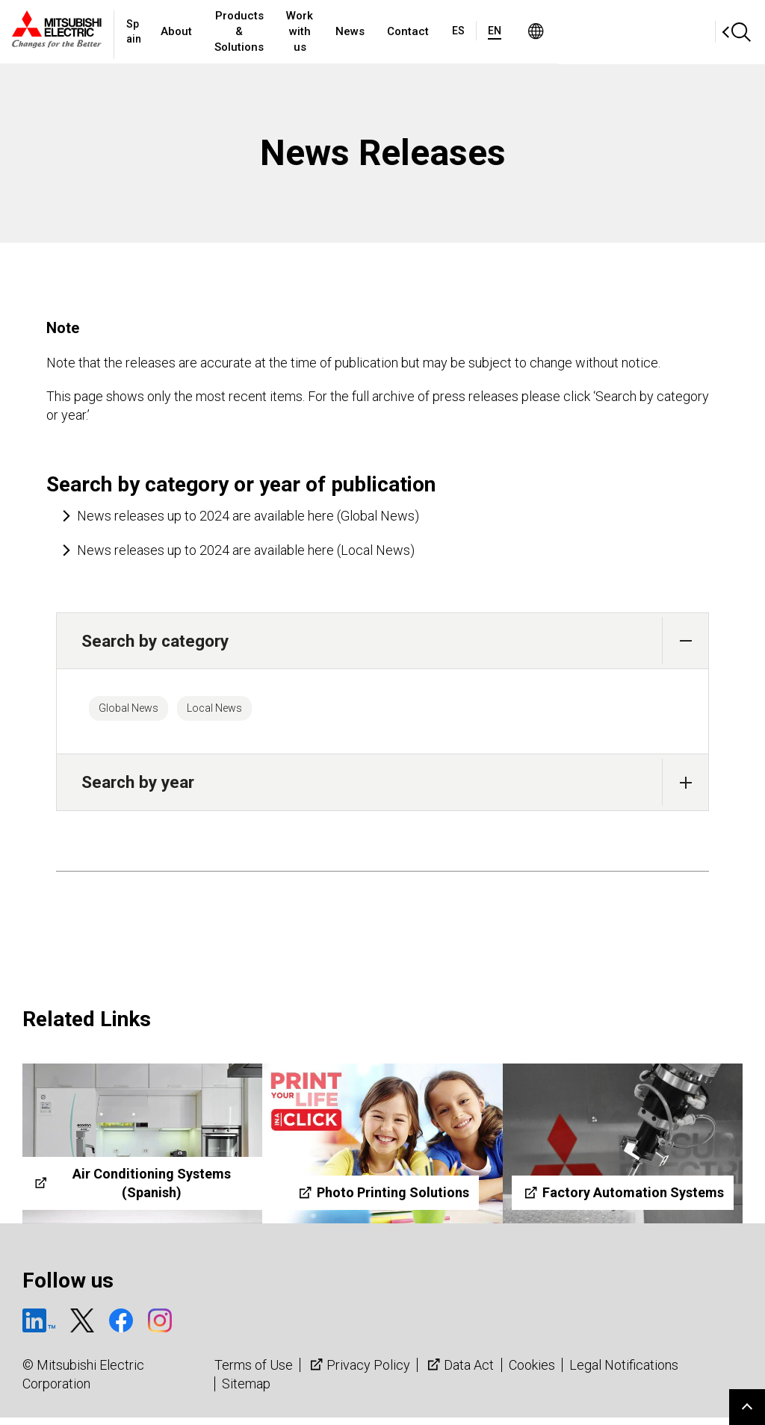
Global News (140, 711)
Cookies (532, 1371)
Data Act (459, 1371)
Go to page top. (747, 1407)
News (479, 31)
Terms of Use (253, 1371)
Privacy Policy (358, 1371)
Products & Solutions (297, 31)
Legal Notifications (623, 1371)
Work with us (408, 31)
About (203, 31)
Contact (537, 31)
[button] (685, 640)
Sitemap (246, 1391)
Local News (250, 711)
